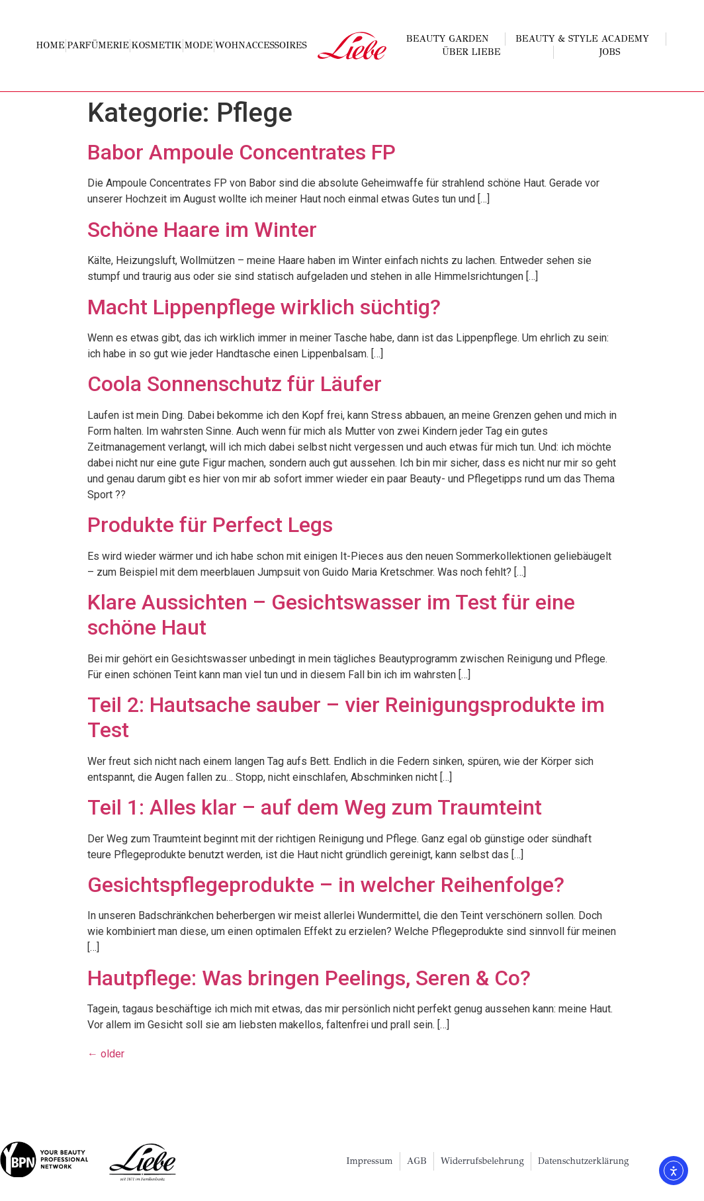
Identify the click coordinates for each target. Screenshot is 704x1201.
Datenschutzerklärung (583, 1161)
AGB (417, 1161)
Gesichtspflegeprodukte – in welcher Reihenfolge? (325, 884)
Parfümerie (98, 45)
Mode (199, 45)
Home (50, 45)
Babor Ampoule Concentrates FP (241, 152)
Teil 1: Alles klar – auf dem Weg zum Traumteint (314, 807)
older (105, 1053)
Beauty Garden (451, 39)
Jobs (610, 52)
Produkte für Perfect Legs (210, 524)
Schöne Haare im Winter (202, 229)
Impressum (369, 1161)
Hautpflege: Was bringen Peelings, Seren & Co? (309, 978)
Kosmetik (157, 45)
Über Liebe (474, 52)
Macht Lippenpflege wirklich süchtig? (264, 307)
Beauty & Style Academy (585, 39)
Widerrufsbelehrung (482, 1161)
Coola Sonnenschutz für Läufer (234, 383)
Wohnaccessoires (260, 45)
